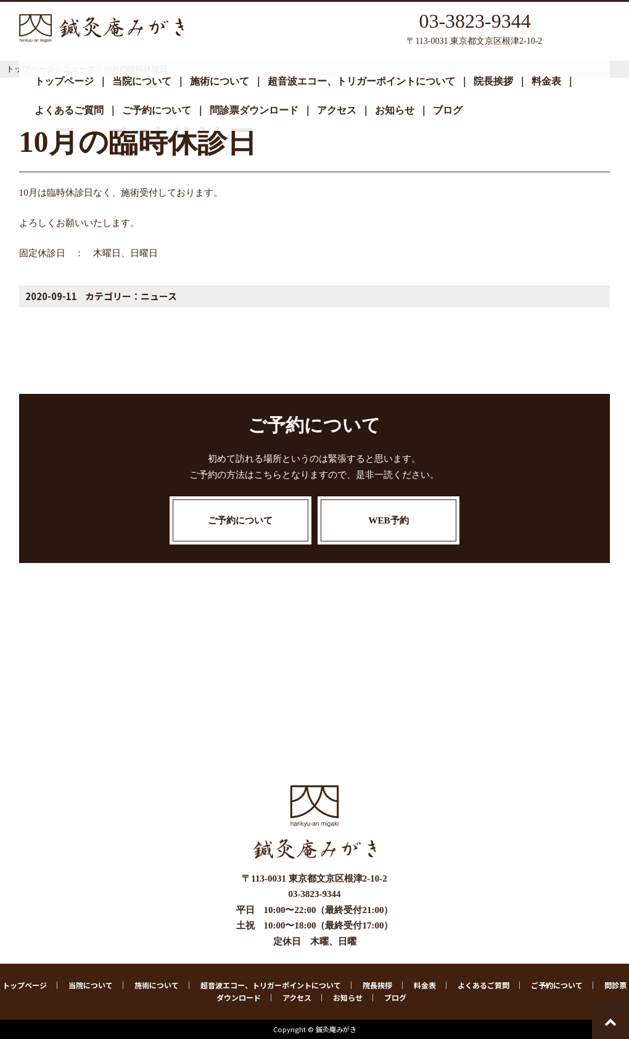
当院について (141, 81)
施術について (219, 81)
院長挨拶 (493, 81)
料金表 (546, 81)
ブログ (447, 110)
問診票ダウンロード (254, 110)
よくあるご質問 (69, 110)
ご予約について (156, 110)
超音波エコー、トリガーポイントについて (361, 81)
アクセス (336, 110)
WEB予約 (388, 520)
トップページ (64, 81)
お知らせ (394, 110)
